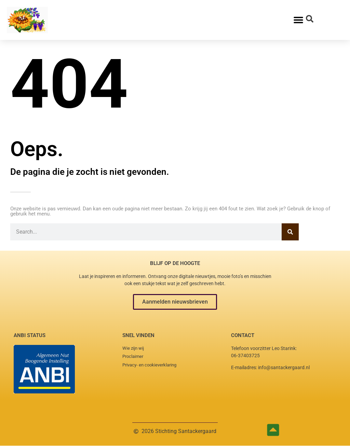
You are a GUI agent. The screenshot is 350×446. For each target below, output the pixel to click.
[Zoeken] (290, 231)
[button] (175, 302)
